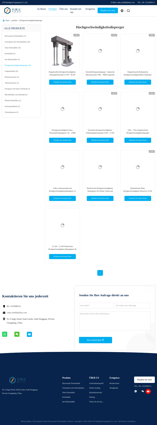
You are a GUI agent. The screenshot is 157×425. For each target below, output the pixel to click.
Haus (7, 20)
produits (14, 20)
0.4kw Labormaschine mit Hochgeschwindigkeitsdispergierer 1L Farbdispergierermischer (62, 191)
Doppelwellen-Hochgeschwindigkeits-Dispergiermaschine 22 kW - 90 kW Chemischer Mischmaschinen (62, 75)
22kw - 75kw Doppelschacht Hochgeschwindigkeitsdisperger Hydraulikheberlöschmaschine (137, 133)
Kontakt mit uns (75, 11)
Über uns (63, 9)
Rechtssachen (114, 383)
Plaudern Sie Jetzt (108, 10)
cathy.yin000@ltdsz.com (17, 313)
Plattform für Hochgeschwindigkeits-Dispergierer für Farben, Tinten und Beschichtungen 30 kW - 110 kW (100, 191)
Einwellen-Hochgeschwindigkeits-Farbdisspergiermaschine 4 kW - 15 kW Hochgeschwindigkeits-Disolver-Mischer (100, 133)
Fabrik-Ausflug (94, 388)
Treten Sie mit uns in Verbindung (96, 402)
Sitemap (92, 397)
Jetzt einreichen (95, 340)
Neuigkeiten (114, 388)
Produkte (52, 9)
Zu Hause (41, 9)
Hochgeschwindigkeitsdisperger (30, 20)
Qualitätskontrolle (95, 393)
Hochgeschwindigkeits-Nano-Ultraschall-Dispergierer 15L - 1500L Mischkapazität (62, 133)
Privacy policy (26, 421)
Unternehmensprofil (96, 383)
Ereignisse (90, 9)
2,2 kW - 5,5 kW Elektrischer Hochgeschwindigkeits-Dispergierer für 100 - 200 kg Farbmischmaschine (62, 249)
